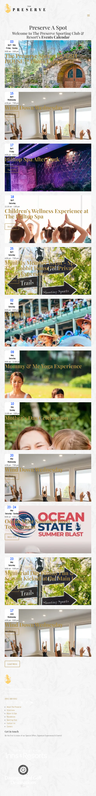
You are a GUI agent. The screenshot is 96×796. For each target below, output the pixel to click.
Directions (11, 710)
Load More (12, 664)
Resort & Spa (12, 713)
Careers (9, 726)
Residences (11, 716)
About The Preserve (14, 707)
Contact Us (11, 723)
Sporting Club (12, 720)
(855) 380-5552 (11, 698)
